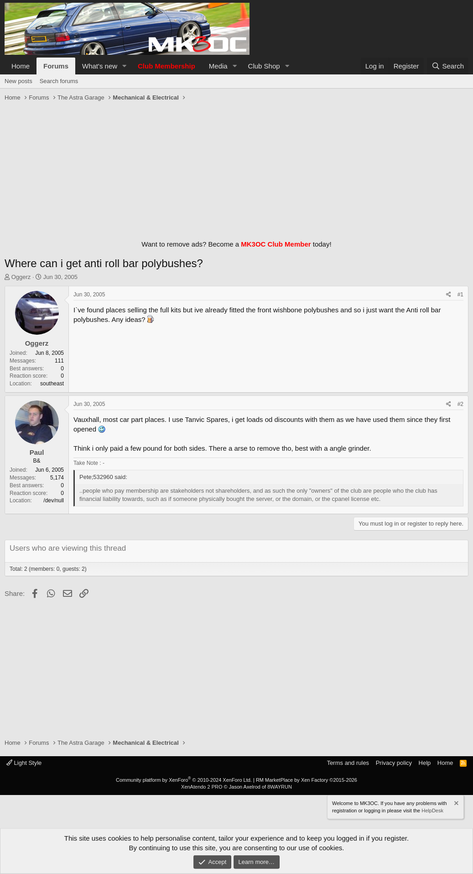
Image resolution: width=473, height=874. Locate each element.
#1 (460, 294)
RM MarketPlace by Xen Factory (306, 780)
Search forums (59, 81)
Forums (55, 66)
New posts (18, 81)
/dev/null (53, 500)
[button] (124, 66)
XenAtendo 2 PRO (202, 787)
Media (218, 66)
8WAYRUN (279, 787)
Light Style (24, 762)
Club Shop (264, 66)
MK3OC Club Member (276, 244)
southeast (52, 383)
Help (425, 762)
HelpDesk (432, 810)
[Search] (447, 66)
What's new (99, 66)
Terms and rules (348, 762)
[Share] (448, 295)
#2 (460, 404)
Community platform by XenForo (184, 780)
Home (20, 66)
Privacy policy (394, 762)
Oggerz (21, 277)
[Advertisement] (236, 168)
